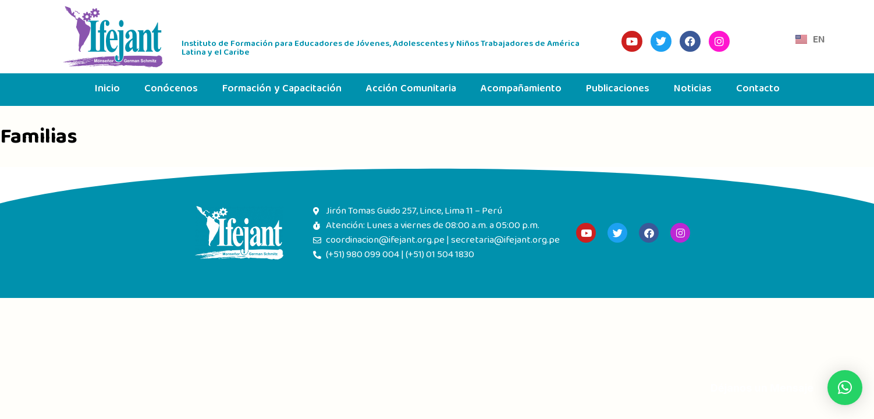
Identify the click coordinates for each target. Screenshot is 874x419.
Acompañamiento (521, 89)
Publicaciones (617, 89)
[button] (844, 387)
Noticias (693, 89)
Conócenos (171, 89)
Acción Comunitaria (411, 89)
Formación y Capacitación (282, 89)
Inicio (107, 89)
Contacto (758, 89)
